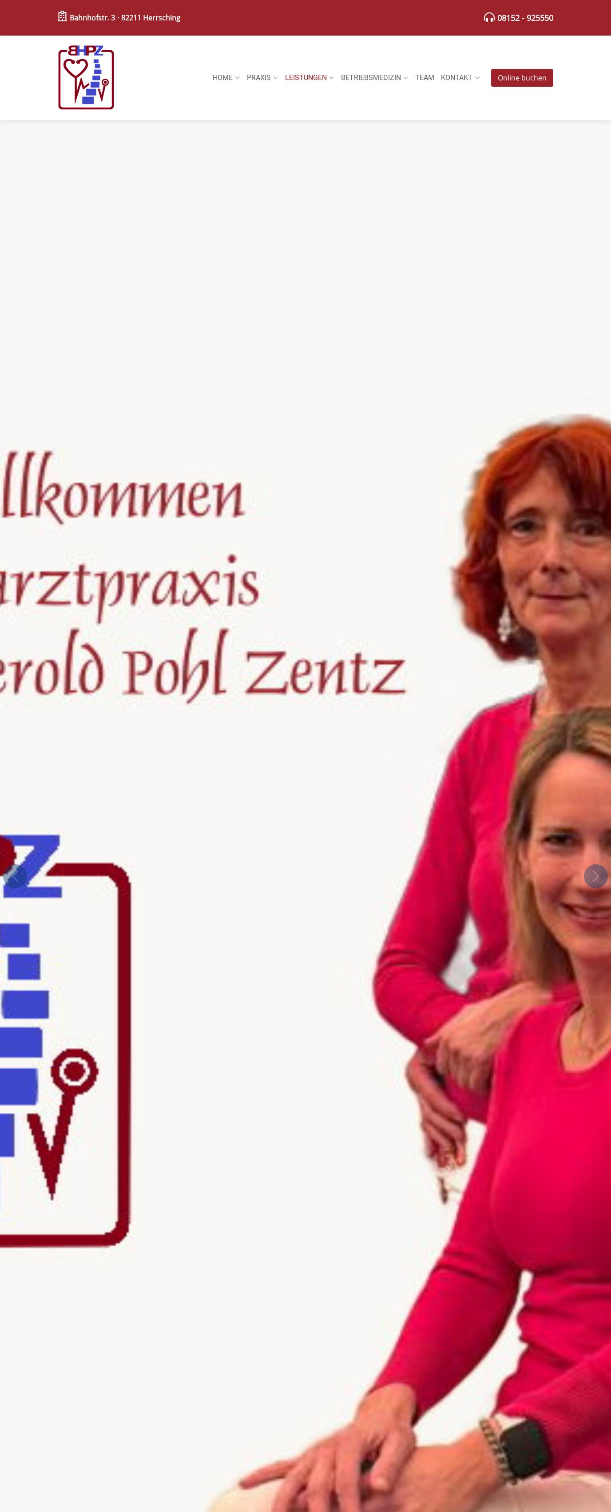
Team (424, 77)
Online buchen (522, 78)
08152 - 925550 (525, 17)
